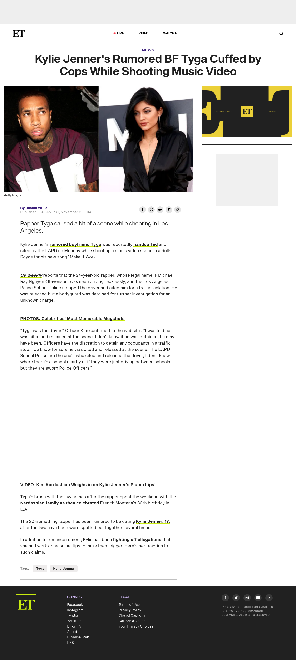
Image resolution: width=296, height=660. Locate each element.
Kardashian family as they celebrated (59, 503)
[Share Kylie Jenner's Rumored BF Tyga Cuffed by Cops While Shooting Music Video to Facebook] (142, 210)
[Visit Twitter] (236, 598)
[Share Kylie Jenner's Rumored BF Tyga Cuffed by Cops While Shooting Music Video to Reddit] (160, 210)
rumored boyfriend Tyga (75, 245)
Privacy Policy (130, 610)
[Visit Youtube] (258, 598)
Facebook (75, 604)
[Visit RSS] (269, 598)
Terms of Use (129, 604)
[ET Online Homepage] (19, 33)
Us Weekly (31, 275)
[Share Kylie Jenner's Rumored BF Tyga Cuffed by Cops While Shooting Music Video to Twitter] (151, 210)
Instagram (75, 610)
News (148, 50)
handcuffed (145, 245)
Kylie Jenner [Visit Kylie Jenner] (64, 569)
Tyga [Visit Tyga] (40, 569)
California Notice (132, 621)
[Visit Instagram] (247, 598)
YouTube (74, 621)
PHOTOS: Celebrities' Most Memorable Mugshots (72, 319)
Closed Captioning (133, 615)
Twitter (72, 615)
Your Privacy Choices (136, 626)
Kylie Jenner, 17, (153, 521)
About (72, 631)
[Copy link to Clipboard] (177, 210)
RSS (70, 642)
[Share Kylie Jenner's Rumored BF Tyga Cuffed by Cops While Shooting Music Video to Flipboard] (169, 210)
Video (144, 33)
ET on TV (74, 626)
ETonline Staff (78, 637)
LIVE (120, 33)
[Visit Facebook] (225, 598)
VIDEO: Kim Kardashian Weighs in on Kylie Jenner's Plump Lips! (88, 485)
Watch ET (171, 33)
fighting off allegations (137, 540)
